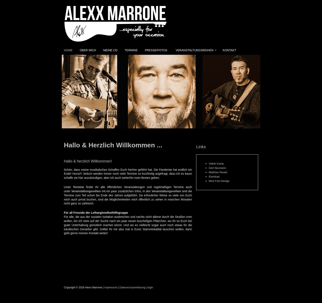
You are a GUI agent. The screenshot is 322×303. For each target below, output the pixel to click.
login (150, 287)
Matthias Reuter (218, 172)
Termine (131, 50)
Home (68, 50)
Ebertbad (214, 176)
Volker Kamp (216, 163)
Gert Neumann (217, 167)
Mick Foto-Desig (218, 181)
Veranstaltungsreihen (194, 50)
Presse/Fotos (156, 50)
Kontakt (229, 50)
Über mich (88, 50)
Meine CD (110, 50)
